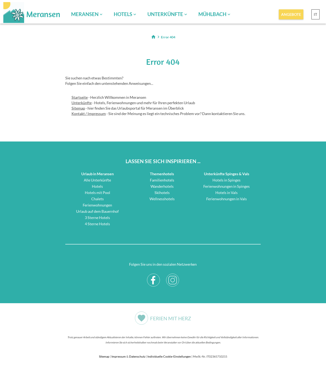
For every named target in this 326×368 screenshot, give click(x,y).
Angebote (291, 14)
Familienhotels (162, 180)
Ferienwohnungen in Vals (226, 199)
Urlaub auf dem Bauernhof (97, 211)
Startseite (80, 97)
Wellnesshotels (162, 199)
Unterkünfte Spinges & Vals (226, 173)
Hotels (123, 14)
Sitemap (78, 108)
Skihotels (162, 192)
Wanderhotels (162, 186)
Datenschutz (137, 356)
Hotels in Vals (226, 192)
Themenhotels (162, 173)
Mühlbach (212, 14)
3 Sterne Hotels (97, 217)
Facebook (153, 277)
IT (315, 14)
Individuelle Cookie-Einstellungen (169, 356)
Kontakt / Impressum (89, 113)
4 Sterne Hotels (97, 224)
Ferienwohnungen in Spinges (226, 186)
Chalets (97, 199)
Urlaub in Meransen (97, 173)
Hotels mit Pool (97, 192)
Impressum (118, 356)
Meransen (85, 14)
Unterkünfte (165, 14)
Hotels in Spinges (226, 180)
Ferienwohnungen (97, 205)
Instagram (172, 277)
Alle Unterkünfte (97, 180)
